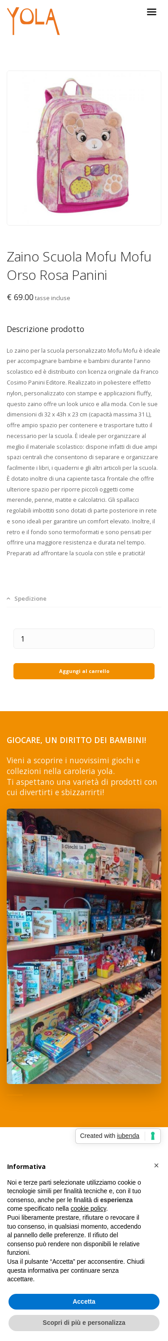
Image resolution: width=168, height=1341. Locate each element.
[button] (156, 1165)
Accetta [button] (84, 1301)
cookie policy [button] (88, 1208)
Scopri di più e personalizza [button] (84, 1322)
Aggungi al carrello (84, 671)
